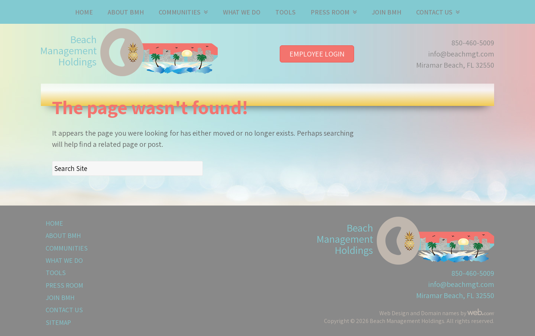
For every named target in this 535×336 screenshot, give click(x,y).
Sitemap (58, 322)
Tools (285, 12)
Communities (180, 12)
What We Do (241, 12)
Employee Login (316, 54)
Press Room (330, 12)
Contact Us (434, 12)
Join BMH (386, 12)
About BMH (126, 12)
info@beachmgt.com (461, 54)
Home (84, 12)
